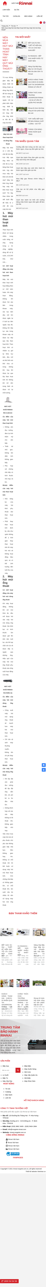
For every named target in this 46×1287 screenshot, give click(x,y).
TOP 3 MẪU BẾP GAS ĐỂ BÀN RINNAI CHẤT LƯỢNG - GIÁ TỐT (36, 121)
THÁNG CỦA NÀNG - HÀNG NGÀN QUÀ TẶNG (35, 131)
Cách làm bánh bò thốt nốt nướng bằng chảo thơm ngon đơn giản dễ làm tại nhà (30, 202)
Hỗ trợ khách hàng (34, 1100)
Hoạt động (8, 1084)
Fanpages (18, 1158)
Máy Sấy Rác (7, 1081)
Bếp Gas (6, 1066)
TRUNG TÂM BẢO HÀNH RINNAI (10, 1031)
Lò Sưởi (5, 1075)
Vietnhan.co (41, 1171)
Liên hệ (39, 16)
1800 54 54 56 (9, 1281)
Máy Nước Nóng (30, 1069)
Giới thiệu (16, 3)
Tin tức (6, 16)
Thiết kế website (31, 1171)
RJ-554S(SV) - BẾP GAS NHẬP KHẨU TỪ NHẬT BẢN (35, 58)
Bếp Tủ (5, 1078)
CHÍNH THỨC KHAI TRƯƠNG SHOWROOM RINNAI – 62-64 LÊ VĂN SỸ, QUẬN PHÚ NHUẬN (35, 97)
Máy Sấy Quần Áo (30, 1075)
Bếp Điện (27, 1066)
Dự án (16, 10)
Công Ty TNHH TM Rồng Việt (14, 1108)
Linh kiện (6, 10)
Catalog (16, 16)
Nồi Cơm (27, 1072)
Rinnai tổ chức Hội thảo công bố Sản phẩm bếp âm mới (36, 110)
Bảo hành (28, 16)
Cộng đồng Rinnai (15, 1135)
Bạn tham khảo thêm (23, 913)
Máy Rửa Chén (29, 1081)
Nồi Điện (27, 1078)
